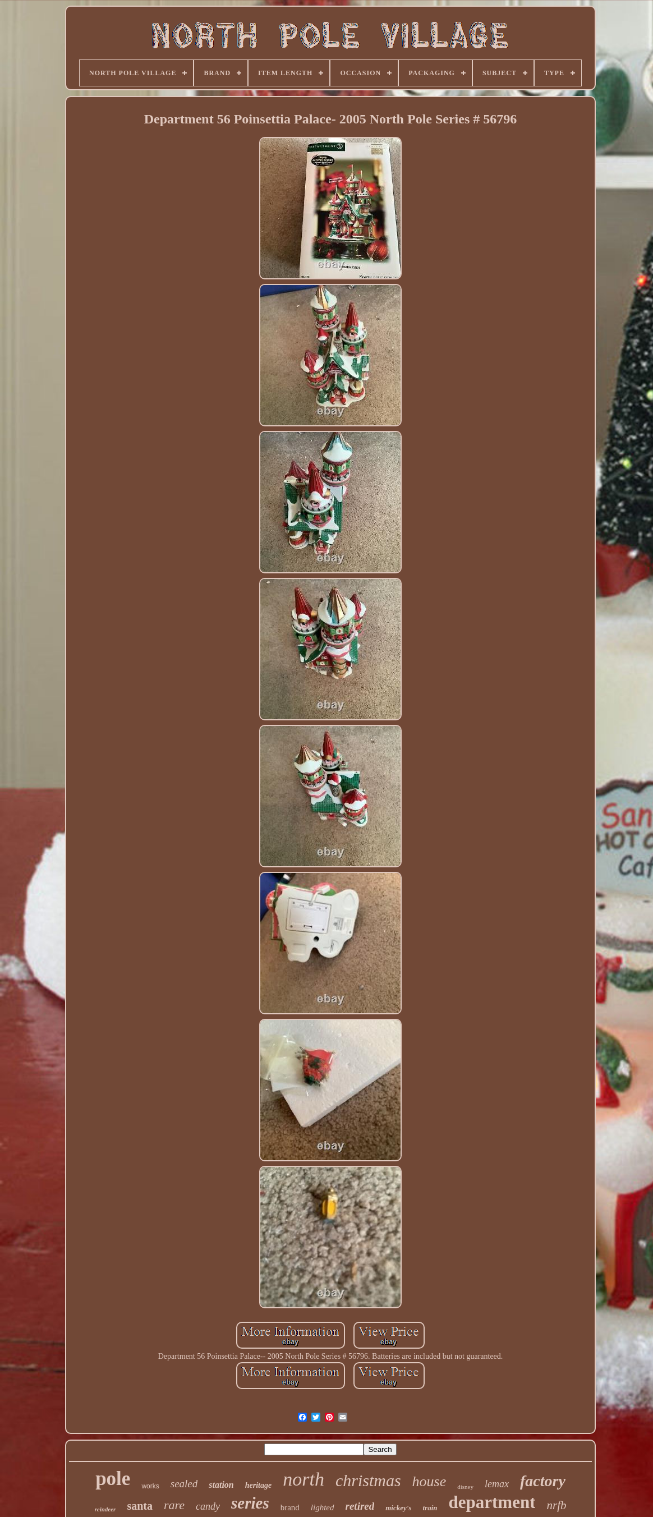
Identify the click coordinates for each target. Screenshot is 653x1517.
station (221, 1485)
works (150, 1486)
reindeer (105, 1509)
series (250, 1503)
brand (290, 1507)
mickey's (398, 1508)
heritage (258, 1485)
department (491, 1502)
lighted (322, 1507)
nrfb (556, 1505)
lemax (497, 1484)
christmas (368, 1480)
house (429, 1481)
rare (174, 1505)
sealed (184, 1484)
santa (140, 1506)
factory (542, 1481)
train (429, 1508)
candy (208, 1506)
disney (465, 1486)
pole (112, 1479)
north (303, 1479)
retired (360, 1506)
